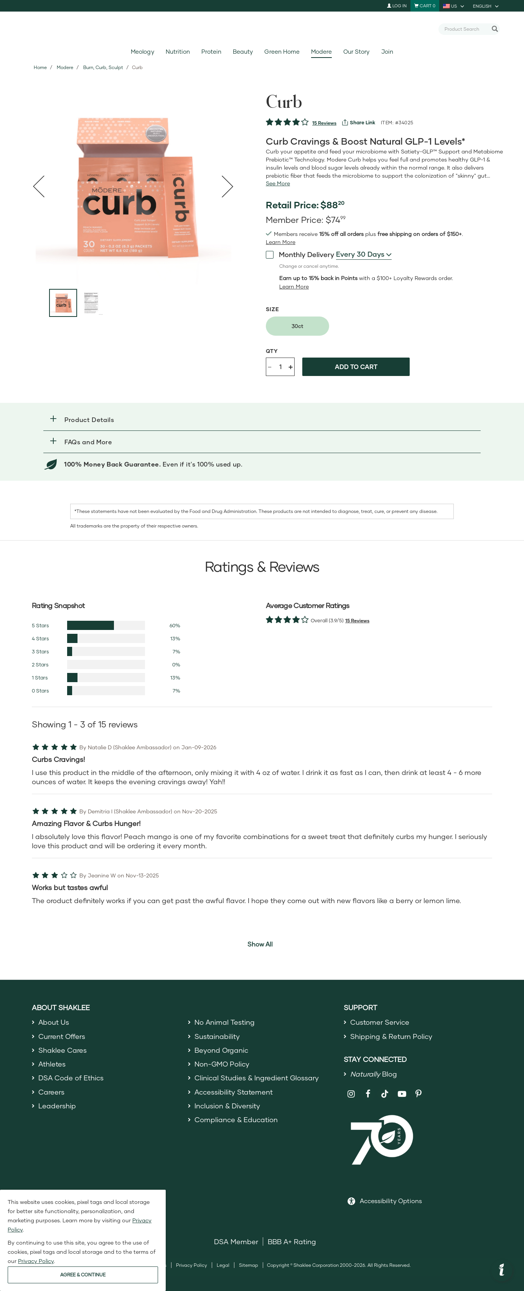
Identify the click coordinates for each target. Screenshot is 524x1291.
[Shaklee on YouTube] (401, 1094)
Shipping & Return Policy (391, 1036)
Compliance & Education (236, 1119)
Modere (321, 51)
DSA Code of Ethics (71, 1078)
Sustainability (217, 1036)
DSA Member (236, 1241)
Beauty (243, 51)
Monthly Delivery (300, 254)
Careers (51, 1092)
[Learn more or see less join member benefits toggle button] (280, 242)
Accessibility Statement (233, 1092)
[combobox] (466, 28)
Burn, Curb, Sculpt (103, 67)
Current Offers (62, 1036)
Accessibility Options (391, 1200)
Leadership (57, 1105)
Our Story (356, 51)
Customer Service (379, 1022)
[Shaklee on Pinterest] (418, 1094)
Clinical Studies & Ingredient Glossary (256, 1078)
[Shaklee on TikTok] (384, 1090)
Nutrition (178, 51)
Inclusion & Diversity (227, 1105)
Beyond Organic (221, 1050)
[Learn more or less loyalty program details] (294, 286)
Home (40, 67)
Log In (397, 5)
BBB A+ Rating (292, 1241)
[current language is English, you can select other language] (486, 6)
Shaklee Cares (62, 1050)
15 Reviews (324, 123)
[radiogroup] (385, 326)
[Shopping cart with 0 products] (424, 6)
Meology (142, 51)
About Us (53, 1022)
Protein (211, 51)
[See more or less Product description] (278, 183)
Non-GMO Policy (222, 1064)
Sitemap (248, 1265)
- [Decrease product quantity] (269, 366)
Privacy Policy (191, 1265)
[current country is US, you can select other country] (454, 6)
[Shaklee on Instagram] (351, 1094)
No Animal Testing (224, 1022)
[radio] (297, 326)
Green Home (281, 51)
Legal (223, 1265)
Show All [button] (260, 944)
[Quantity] (280, 367)
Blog (373, 1074)
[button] (262, 419)
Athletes (52, 1064)
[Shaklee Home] (262, 29)
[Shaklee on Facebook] (368, 1094)
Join (387, 51)
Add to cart (356, 366)
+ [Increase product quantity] (290, 366)
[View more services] (358, 122)
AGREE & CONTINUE (82, 1275)
